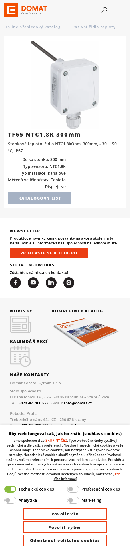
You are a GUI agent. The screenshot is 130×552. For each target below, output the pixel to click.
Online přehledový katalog (33, 26)
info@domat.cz (78, 403)
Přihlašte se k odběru (49, 253)
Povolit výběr (65, 527)
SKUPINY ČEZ (56, 440)
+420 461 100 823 (34, 403)
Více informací (65, 478)
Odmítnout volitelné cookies (65, 540)
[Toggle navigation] (104, 10)
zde (118, 473)
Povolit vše (65, 514)
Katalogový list (39, 198)
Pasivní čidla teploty (94, 26)
